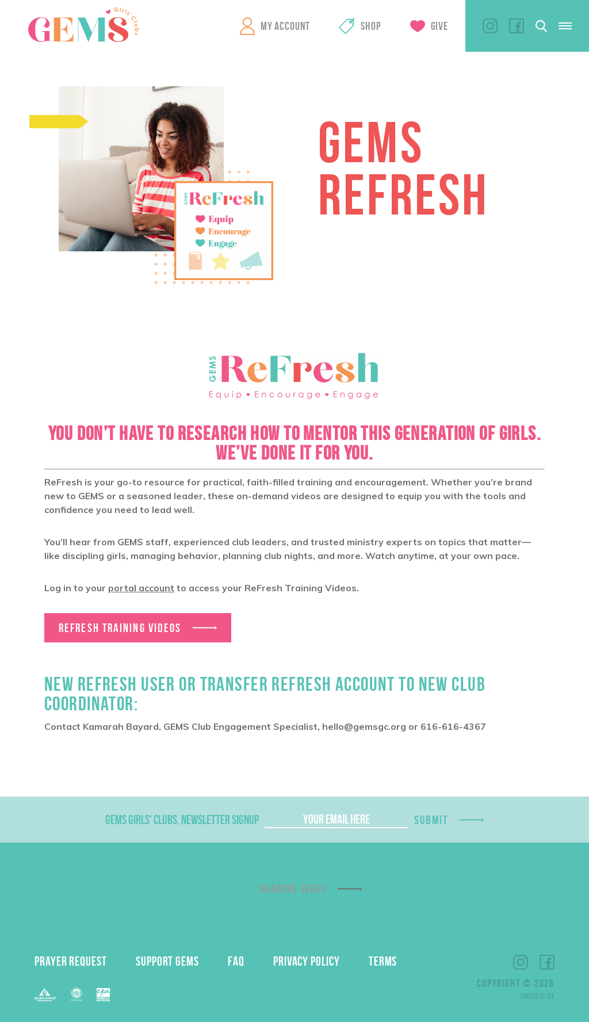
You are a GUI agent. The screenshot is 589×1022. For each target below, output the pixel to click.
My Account (285, 26)
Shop (371, 26)
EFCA (76, 994)
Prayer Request (71, 961)
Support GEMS (167, 961)
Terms (383, 961)
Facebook (516, 25)
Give (439, 26)
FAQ (236, 961)
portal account (141, 588)
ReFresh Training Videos (120, 627)
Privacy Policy (306, 961)
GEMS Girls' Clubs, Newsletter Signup (182, 819)
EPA (103, 994)
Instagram (490, 25)
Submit (431, 820)
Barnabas (45, 994)
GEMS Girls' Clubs (83, 24)
